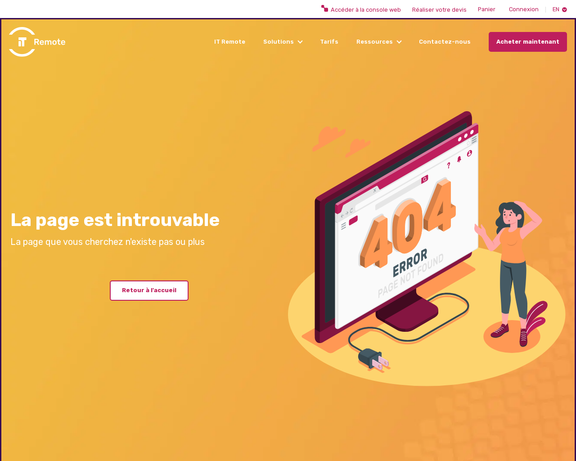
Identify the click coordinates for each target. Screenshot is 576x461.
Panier (486, 10)
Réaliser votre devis (439, 10)
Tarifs (329, 41)
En (556, 10)
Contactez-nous (445, 41)
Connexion (524, 10)
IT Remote (229, 41)
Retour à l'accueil (149, 290)
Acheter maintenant (527, 41)
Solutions (278, 41)
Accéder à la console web (361, 9)
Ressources (374, 41)
